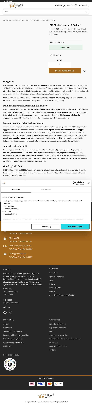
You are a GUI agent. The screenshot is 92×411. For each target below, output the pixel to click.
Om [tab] (76, 189)
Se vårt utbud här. (35, 285)
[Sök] (86, 11)
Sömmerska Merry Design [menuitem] (12, 331)
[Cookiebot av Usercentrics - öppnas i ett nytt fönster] (74, 183)
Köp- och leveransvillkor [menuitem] (58, 328)
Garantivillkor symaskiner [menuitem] (58, 335)
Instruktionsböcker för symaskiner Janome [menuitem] (65, 339)
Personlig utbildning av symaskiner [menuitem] (16, 335)
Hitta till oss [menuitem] (7, 328)
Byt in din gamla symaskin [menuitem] (12, 339)
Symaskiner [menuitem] (53, 273)
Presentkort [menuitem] (53, 342)
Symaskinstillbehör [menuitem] (56, 276)
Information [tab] (46, 189)
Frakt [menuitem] (51, 331)
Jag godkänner (75, 227)
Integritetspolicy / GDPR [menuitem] (58, 346)
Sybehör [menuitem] (52, 284)
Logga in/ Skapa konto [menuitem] (57, 324)
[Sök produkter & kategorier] (46, 11)
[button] (72, 5)
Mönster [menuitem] (52, 291)
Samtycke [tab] (16, 189)
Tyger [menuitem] (51, 280)
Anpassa (45, 227)
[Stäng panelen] (88, 183)
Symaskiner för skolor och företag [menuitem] (62, 295)
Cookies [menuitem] (52, 350)
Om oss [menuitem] (6, 324)
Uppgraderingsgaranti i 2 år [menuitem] (13, 342)
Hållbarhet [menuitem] (7, 346)
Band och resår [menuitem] (55, 288)
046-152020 (9, 1)
